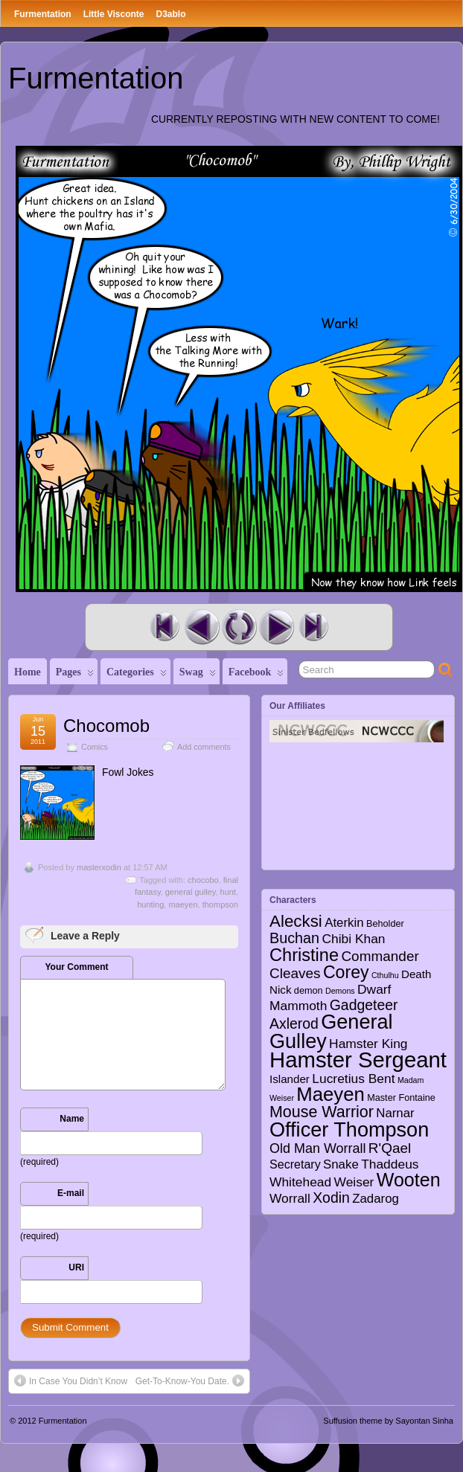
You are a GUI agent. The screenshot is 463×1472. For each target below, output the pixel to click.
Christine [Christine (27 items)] (304, 955)
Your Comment (76, 967)
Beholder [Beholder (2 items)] (385, 924)
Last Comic (313, 627)
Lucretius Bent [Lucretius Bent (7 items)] (353, 1078)
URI (76, 1267)
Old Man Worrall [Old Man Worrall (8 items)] (317, 1148)
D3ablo (170, 14)
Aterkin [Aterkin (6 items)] (344, 923)
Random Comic (239, 627)
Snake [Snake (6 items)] (341, 1164)
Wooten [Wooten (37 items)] (409, 1179)
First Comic (164, 627)
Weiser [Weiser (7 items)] (354, 1181)
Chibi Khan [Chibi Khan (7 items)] (353, 938)
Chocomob (106, 726)
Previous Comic (201, 627)
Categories (136, 675)
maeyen (182, 904)
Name (72, 1118)
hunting (150, 904)
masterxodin (99, 867)
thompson (220, 904)
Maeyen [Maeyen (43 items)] (330, 1094)
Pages (75, 675)
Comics (94, 746)
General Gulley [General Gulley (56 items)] (331, 1031)
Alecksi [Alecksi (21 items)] (295, 921)
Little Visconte (113, 14)
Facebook (256, 675)
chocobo (203, 879)
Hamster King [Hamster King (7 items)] (368, 1043)
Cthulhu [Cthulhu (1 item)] (385, 975)
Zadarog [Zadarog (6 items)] (375, 1199)
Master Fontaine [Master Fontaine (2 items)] (401, 1098)
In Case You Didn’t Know (70, 1380)
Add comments (204, 746)
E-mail (70, 1193)
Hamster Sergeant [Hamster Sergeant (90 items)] (358, 1059)
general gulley (190, 891)
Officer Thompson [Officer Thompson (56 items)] (349, 1129)
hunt (228, 891)
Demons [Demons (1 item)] (340, 990)
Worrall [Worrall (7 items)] (289, 1198)
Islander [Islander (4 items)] (289, 1079)
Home (27, 672)
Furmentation (42, 14)
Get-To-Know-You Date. (189, 1380)
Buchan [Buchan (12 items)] (294, 938)
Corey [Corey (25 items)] (346, 972)
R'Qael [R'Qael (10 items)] (389, 1148)
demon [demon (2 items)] (308, 991)
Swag (197, 675)
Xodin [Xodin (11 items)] (331, 1197)
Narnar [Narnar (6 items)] (395, 1113)
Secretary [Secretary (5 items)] (295, 1164)
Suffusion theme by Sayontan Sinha (388, 1420)
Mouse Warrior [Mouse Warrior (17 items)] (321, 1112)
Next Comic (276, 627)
